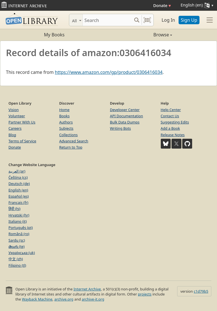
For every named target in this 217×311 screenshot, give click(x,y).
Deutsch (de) (19, 183)
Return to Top (71, 147)
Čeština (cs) (18, 177)
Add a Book (170, 128)
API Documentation (126, 115)
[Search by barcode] (147, 20)
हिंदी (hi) (14, 208)
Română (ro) (18, 233)
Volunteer (16, 115)
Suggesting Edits (175, 122)
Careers (14, 128)
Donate (162, 5)
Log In (168, 20)
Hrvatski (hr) (18, 215)
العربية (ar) (16, 171)
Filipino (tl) (17, 265)
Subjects (66, 128)
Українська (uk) (21, 252)
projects (144, 294)
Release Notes (173, 134)
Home (64, 109)
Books (64, 115)
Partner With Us (21, 122)
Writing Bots (120, 128)
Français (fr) (18, 202)
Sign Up (189, 20)
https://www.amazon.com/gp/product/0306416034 (108, 72)
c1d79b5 (201, 291)
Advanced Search (73, 141)
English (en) (18, 190)
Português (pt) (20, 227)
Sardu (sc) (16, 240)
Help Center (171, 109)
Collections (68, 134)
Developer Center (125, 109)
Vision (13, 109)
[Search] (107, 20)
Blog (12, 134)
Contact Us (170, 115)
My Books (54, 35)
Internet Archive (87, 289)
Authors (66, 122)
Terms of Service (22, 141)
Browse (140, 35)
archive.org (63, 299)
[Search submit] (137, 20)
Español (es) (18, 196)
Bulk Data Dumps (125, 122)
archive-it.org (93, 299)
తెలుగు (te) (16, 246)
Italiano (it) (17, 221)
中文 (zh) (15, 258)
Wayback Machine (37, 299)
